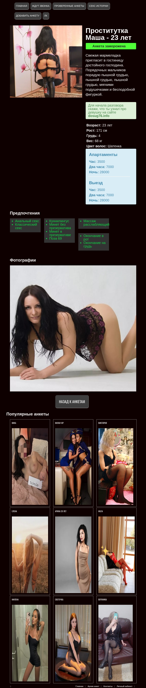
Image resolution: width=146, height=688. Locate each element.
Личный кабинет (124, 686)
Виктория (102, 422)
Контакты (108, 686)
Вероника (102, 599)
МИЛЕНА (15, 599)
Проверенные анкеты (69, 6)
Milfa (100, 511)
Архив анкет (93, 686)
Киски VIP (59, 422)
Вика (14, 422)
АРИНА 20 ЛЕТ (61, 511)
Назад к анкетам (72, 401)
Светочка (59, 599)
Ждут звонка (41, 6)
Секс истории (98, 6)
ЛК (45, 15)
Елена (14, 511)
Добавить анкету (27, 15)
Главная (21, 6)
